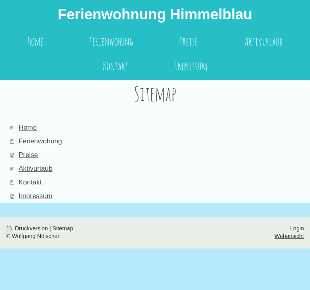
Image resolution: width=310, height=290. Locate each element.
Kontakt (30, 182)
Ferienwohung (40, 141)
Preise (28, 155)
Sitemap (62, 228)
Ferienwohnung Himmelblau (155, 14)
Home (28, 127)
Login (297, 228)
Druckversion (27, 228)
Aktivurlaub (35, 168)
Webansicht (289, 236)
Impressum (35, 196)
